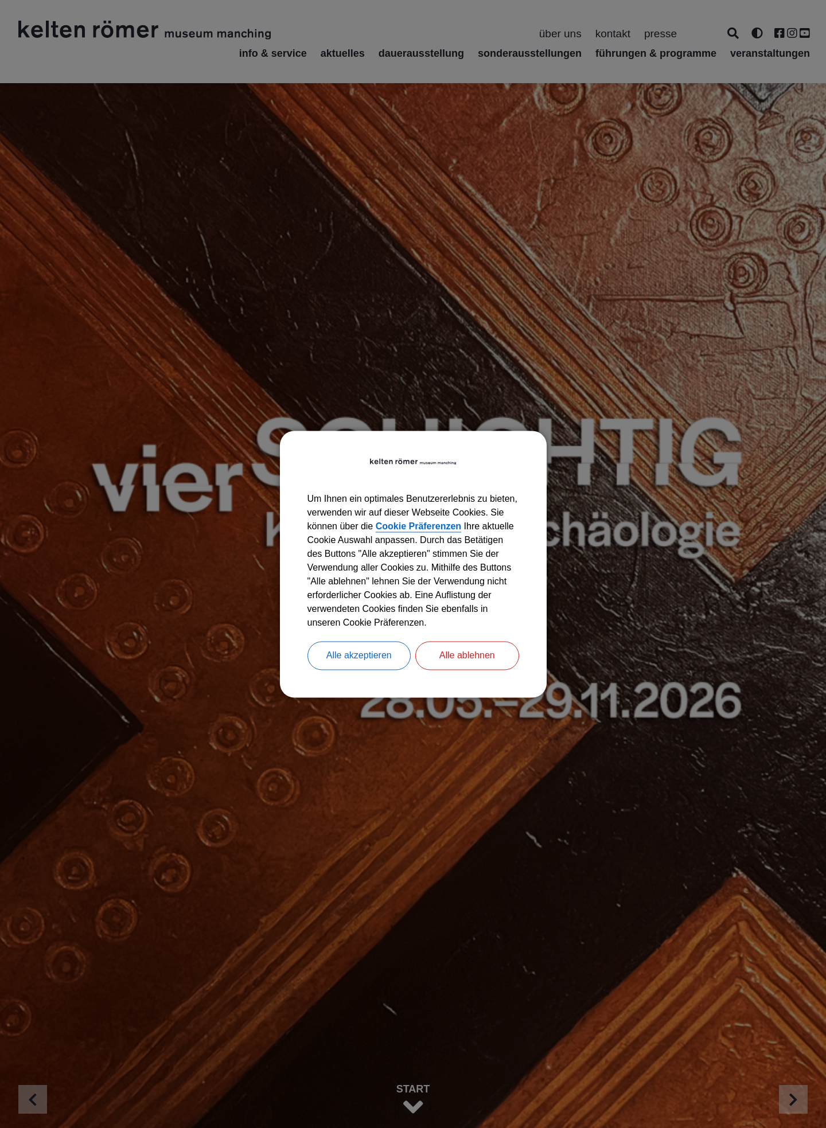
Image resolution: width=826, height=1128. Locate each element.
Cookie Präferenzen (418, 526)
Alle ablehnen (467, 655)
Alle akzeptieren (359, 655)
